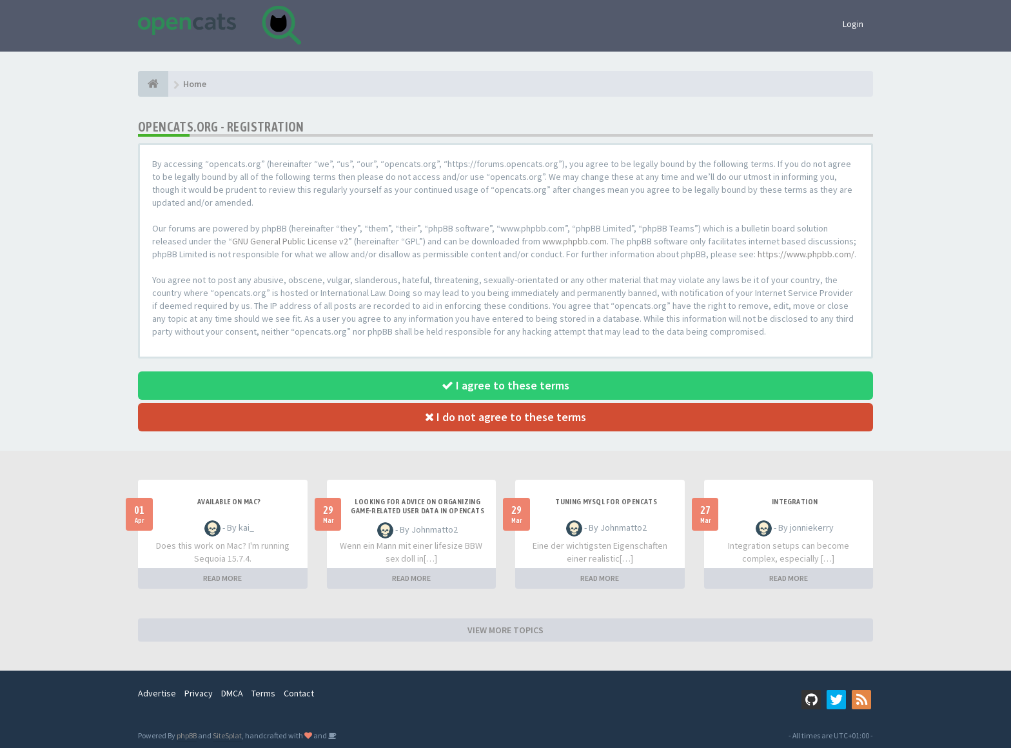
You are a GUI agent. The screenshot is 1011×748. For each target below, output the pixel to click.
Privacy (198, 693)
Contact (299, 693)
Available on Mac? (229, 501)
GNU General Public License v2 (290, 241)
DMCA (232, 693)
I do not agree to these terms (505, 416)
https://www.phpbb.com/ (806, 254)
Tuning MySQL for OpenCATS (606, 501)
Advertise (157, 693)
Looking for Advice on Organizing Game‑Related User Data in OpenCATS (417, 506)
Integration (795, 501)
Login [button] (853, 24)
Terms (263, 693)
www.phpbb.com (574, 241)
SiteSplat (227, 735)
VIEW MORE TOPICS (505, 630)
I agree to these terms (505, 385)
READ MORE (222, 578)
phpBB (187, 735)
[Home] (153, 84)
